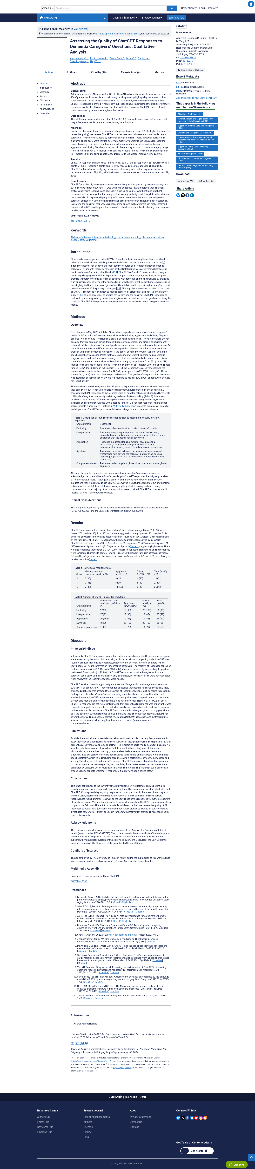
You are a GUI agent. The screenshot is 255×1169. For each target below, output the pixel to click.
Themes (88, 1127)
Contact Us (136, 1121)
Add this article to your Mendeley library (196, 98)
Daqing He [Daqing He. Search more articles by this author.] (144, 58)
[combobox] (110, 8)
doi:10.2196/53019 (80, 221)
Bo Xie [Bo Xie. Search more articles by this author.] (131, 58)
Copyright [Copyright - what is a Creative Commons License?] (79, 1043)
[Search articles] (172, 8)
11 (72, 396)
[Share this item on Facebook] (187, 195)
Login (202, 8)
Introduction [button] (46, 87)
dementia (147, 237)
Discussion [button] (45, 100)
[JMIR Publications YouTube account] (196, 1117)
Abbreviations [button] (47, 109)
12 (118, 745)
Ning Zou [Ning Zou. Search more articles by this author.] (95, 61)
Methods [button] (44, 92)
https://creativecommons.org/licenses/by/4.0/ (91, 1061)
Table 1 (148, 396)
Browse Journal (152, 17)
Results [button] (43, 96)
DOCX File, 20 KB (79, 881)
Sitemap (134, 1127)
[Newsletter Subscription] (197, 1150)
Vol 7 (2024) (81, 29)
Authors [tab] (72, 72)
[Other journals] (104, 18)
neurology (136, 237)
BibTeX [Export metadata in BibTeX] (180, 86)
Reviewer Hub (45, 1127)
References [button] (46, 104)
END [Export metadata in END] (178, 82)
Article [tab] (48, 72)
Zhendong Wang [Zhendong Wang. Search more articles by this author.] (79, 61)
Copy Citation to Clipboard (190, 70)
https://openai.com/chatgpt (121, 934)
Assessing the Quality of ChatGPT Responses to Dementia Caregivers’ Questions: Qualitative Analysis (116, 46)
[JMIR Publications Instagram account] (201, 1117)
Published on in (63, 29)
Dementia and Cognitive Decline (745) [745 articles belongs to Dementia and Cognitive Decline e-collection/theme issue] (195, 133)
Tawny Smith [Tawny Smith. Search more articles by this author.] (117, 58)
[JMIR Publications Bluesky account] (178, 1117)
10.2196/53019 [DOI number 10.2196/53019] (188, 57)
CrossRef (118, 902)
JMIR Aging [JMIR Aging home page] (48, 17)
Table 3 (93, 559)
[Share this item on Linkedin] (192, 195)
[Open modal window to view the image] (52, 37)
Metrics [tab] (159, 72)
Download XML (208, 181)
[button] (251, 3)
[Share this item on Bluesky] (178, 195)
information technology (104, 237)
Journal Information (125, 17)
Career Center (189, 8)
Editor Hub (43, 1121)
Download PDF (185, 181)
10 (81, 295)
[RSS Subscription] (205, 1117)
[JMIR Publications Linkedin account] (192, 1117)
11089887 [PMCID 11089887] (189, 64)
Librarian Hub (44, 1132)
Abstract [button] (44, 83)
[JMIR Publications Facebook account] (187, 1117)
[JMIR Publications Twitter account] (183, 1117)
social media (123, 237)
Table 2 (134, 546)
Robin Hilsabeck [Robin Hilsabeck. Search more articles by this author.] (99, 58)
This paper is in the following (195, 105)
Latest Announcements (97, 1116)
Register (213, 8)
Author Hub (43, 1116)
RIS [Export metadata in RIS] (178, 91)
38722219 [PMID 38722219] (188, 60)
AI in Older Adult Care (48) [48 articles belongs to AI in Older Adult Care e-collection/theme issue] (189, 114)
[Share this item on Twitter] (183, 195)
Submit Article (176, 17)
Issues (88, 1132)
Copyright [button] (45, 113)
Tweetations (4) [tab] (131, 72)
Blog (86, 1137)
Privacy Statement (140, 1116)
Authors (88, 1121)
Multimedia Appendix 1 (125, 406)
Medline (129, 902)
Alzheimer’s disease (81, 237)
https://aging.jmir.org (122, 1067)
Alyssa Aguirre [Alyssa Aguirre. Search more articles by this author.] (79, 58)
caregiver (84, 240)
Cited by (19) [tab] (99, 72)
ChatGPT (95, 240)
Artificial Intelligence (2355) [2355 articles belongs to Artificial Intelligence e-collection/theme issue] (190, 154)
